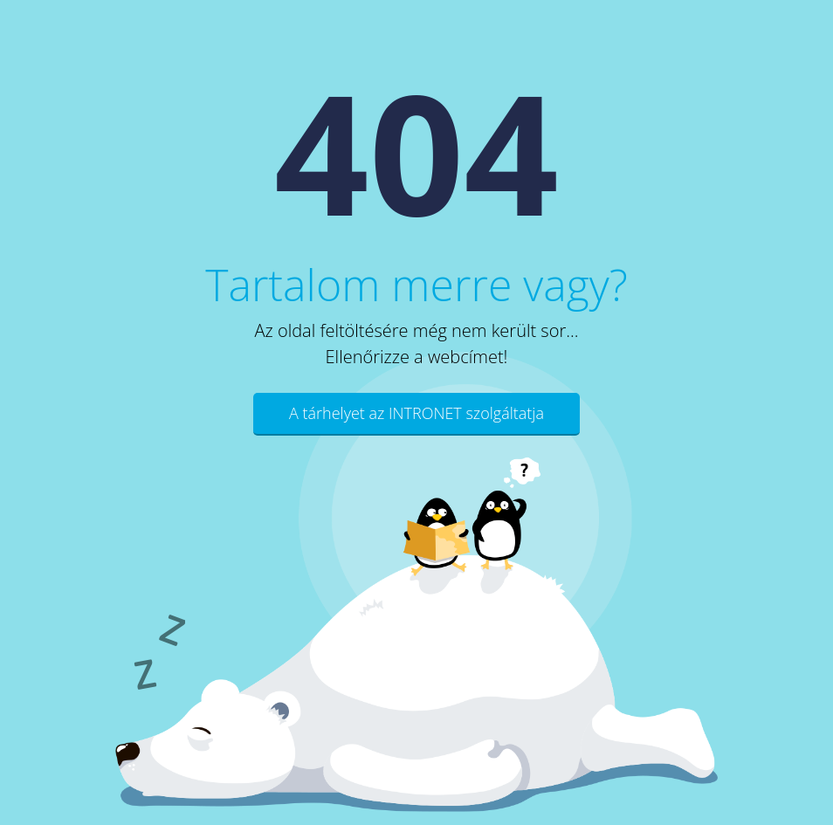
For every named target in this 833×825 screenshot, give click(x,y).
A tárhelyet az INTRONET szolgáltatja (416, 412)
